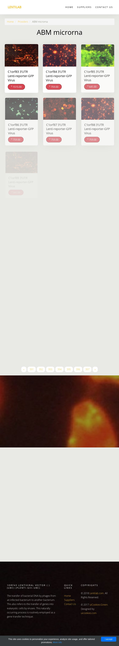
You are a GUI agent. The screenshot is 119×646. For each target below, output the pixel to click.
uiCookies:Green (99, 604)
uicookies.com (88, 613)
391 (32, 369)
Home (69, 7)
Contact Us (104, 7)
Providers (23, 21)
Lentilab (14, 7)
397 (87, 369)
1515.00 (16, 86)
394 (59, 369)
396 (78, 369)
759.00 (53, 86)
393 (50, 369)
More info (57, 642)
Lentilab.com (97, 593)
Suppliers (84, 7)
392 (41, 369)
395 (69, 369)
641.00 (91, 86)
